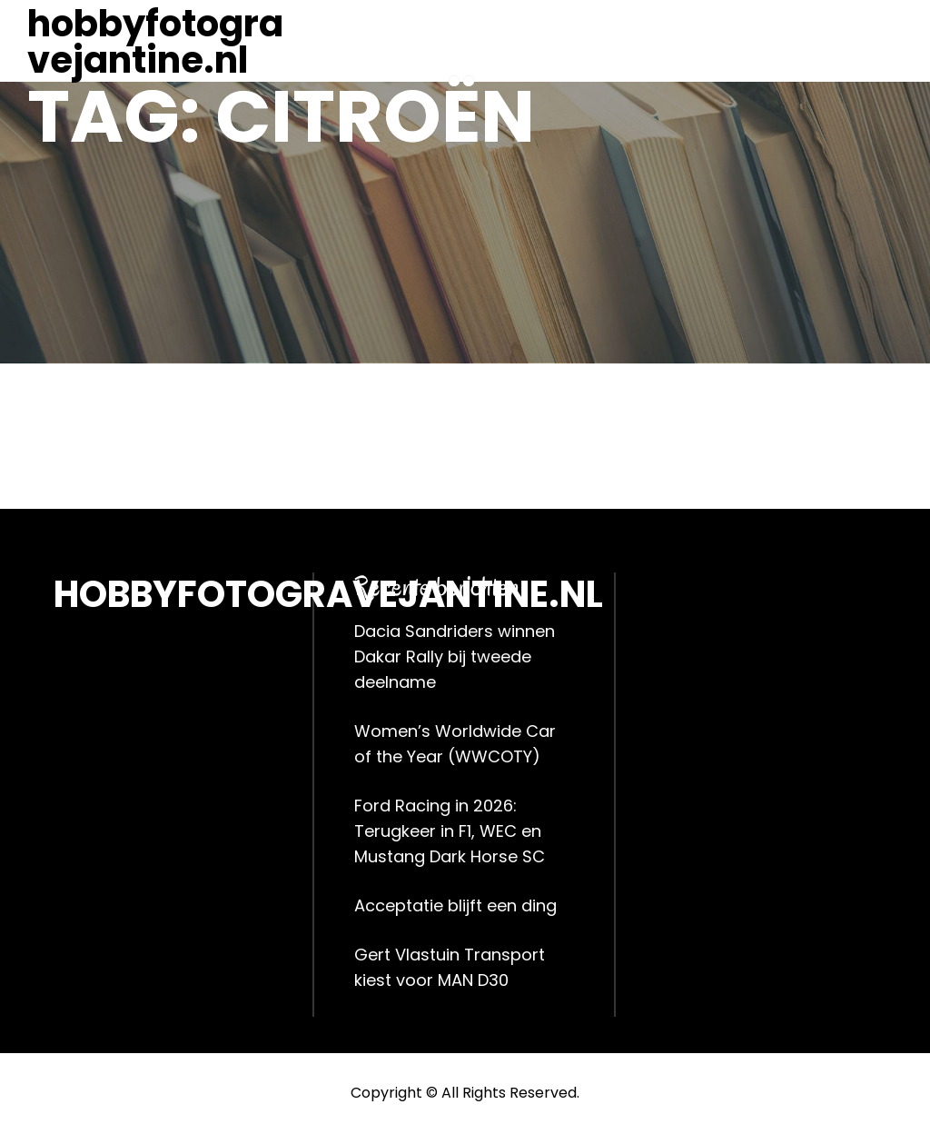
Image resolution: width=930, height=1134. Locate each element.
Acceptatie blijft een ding (455, 905)
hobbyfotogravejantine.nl (155, 41)
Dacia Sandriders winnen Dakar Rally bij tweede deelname (454, 656)
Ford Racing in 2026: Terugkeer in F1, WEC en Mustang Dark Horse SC (449, 831)
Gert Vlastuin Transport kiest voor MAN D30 (449, 967)
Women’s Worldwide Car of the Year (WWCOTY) (455, 744)
